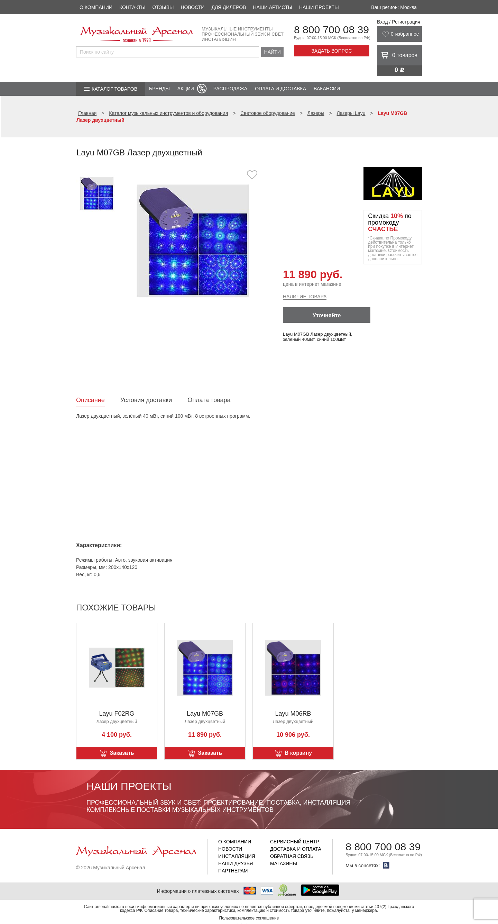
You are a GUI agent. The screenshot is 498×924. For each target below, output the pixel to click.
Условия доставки (146, 400)
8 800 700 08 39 (331, 29)
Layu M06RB (293, 713)
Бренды (159, 88)
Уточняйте (327, 315)
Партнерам (233, 870)
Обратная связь (291, 856)
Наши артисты (272, 7)
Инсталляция (236, 856)
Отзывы (163, 7)
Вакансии (327, 88)
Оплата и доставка (280, 88)
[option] (193, 240)
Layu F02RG (116, 713)
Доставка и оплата (295, 849)
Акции (185, 88)
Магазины (283, 863)
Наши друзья (235, 863)
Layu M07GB (205, 713)
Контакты (132, 7)
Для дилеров (228, 7)
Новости (192, 7)
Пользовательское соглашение (249, 918)
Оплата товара (208, 400)
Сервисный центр (294, 841)
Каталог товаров (114, 89)
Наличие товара (304, 296)
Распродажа (230, 88)
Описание (90, 400)
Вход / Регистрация (398, 22)
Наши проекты (319, 7)
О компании (96, 7)
